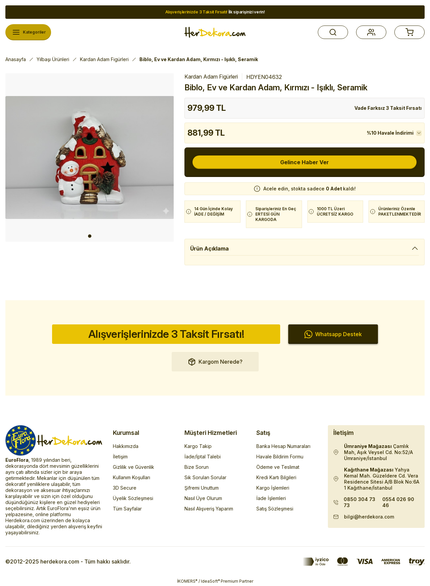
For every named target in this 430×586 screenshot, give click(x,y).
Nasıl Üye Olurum (203, 498)
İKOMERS (187, 581)
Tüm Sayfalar (127, 508)
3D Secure (124, 488)
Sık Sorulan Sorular (205, 477)
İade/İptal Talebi (202, 456)
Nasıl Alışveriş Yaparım (208, 508)
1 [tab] (89, 236)
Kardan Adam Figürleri (211, 76)
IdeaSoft (210, 581)
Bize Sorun (196, 467)
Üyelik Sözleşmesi (133, 498)
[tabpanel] (89, 157)
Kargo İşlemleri (272, 488)
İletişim (120, 456)
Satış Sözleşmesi (274, 508)
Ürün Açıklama (209, 248)
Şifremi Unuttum (201, 488)
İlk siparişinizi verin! (215, 11)
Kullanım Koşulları (131, 477)
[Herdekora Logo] (214, 32)
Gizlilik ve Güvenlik (133, 467)
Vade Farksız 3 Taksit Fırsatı (388, 108)
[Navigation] (28, 32)
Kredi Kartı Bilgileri (276, 477)
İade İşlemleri (271, 498)
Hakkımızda (125, 446)
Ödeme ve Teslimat (277, 467)
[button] (333, 32)
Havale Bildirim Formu (279, 456)
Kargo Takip (198, 446)
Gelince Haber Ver (304, 162)
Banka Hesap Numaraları (283, 446)
